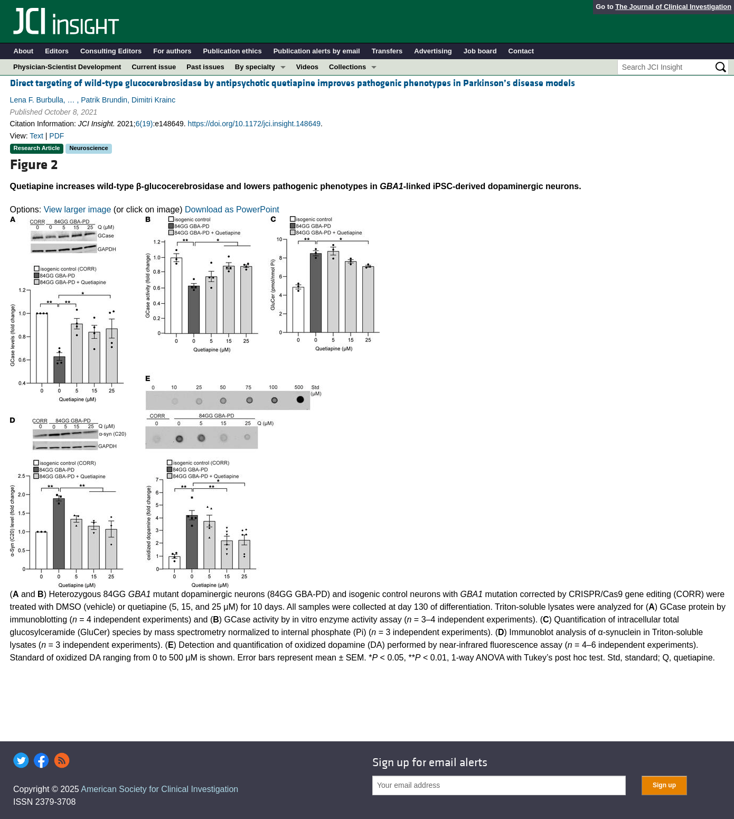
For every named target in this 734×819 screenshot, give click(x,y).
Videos (307, 67)
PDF (56, 136)
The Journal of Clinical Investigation (673, 7)
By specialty (255, 67)
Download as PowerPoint (232, 209)
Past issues (205, 67)
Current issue (153, 67)
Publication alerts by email (317, 51)
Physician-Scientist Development (67, 67)
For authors (172, 51)
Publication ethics (232, 51)
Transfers (387, 51)
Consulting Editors (111, 51)
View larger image (77, 209)
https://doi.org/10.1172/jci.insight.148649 (254, 123)
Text (36, 136)
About (24, 51)
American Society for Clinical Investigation (159, 789)
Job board (480, 51)
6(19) (144, 123)
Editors (57, 51)
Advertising (433, 51)
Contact (521, 51)
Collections (347, 67)
